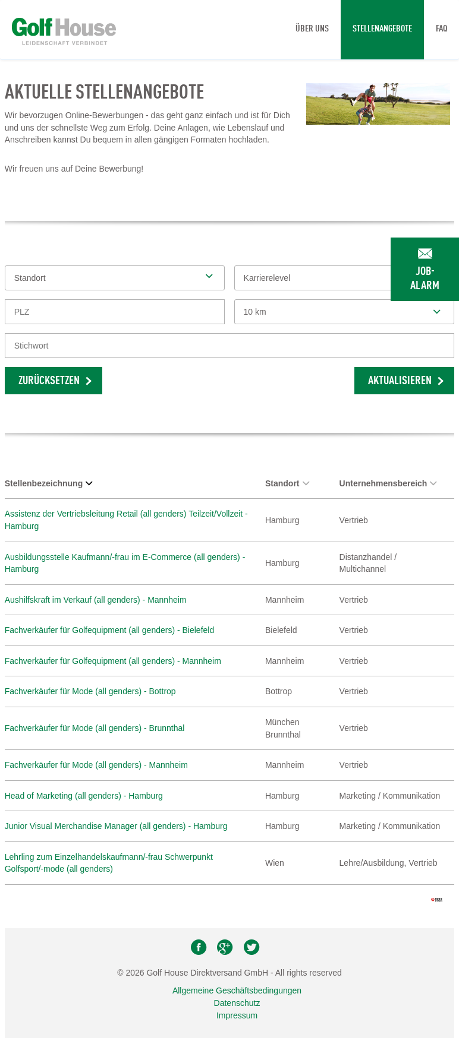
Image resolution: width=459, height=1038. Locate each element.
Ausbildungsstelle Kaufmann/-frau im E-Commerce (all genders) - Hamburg (125, 563)
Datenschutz (237, 1003)
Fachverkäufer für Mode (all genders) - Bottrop (90, 691)
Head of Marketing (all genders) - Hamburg (84, 795)
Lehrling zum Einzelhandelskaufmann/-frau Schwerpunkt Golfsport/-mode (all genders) (109, 863)
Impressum (236, 1015)
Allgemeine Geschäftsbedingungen (236, 990)
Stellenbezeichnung (48, 483)
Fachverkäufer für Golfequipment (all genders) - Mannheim (113, 661)
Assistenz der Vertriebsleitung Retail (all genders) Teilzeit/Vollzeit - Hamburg (126, 520)
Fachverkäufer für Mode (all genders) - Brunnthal (95, 728)
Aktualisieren (400, 381)
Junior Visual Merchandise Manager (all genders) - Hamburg (116, 826)
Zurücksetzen (49, 381)
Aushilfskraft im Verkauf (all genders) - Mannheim (96, 600)
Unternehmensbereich (388, 483)
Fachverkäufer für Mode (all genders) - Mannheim (96, 765)
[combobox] (344, 311)
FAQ (441, 29)
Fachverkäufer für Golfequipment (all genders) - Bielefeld (110, 630)
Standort (287, 483)
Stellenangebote (382, 29)
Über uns (312, 29)
